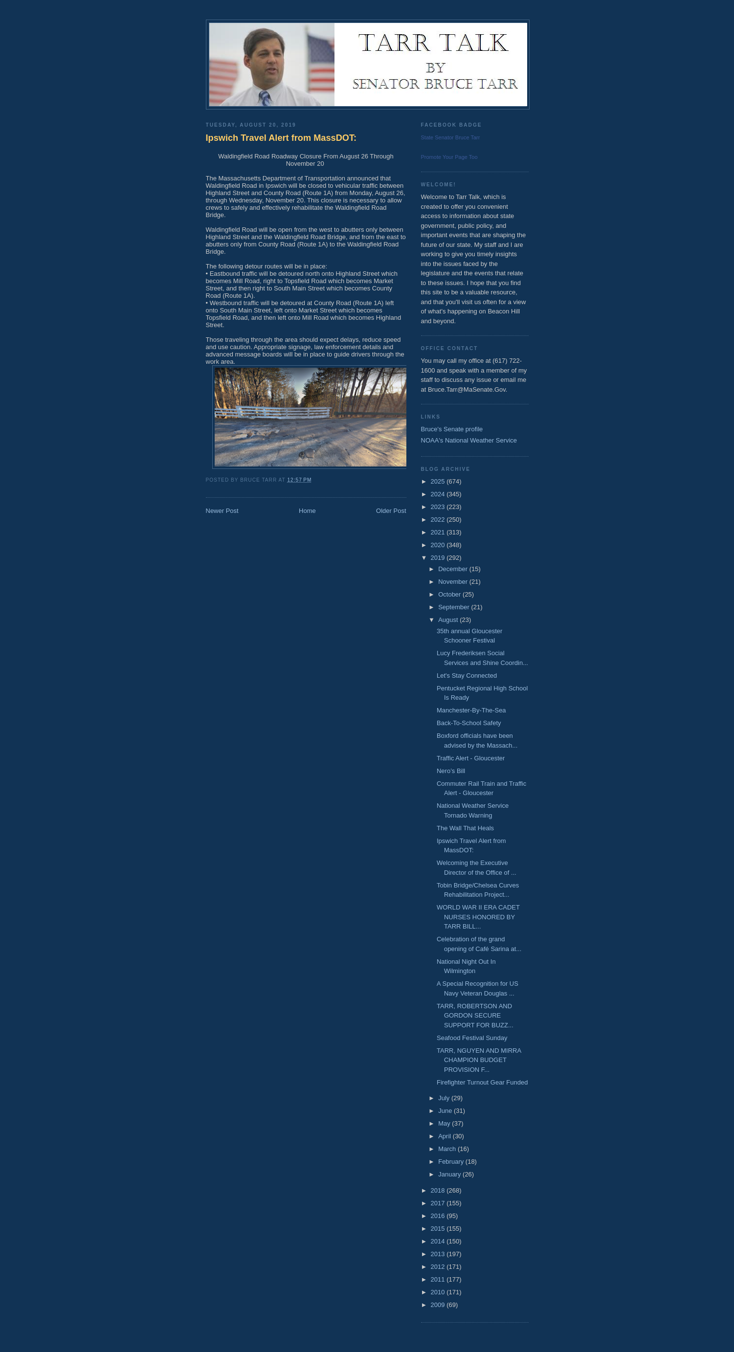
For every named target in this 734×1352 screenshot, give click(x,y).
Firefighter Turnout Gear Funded (482, 1082)
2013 (439, 1254)
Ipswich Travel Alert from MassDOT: (281, 138)
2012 (439, 1266)
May (445, 1123)
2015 (439, 1228)
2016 (439, 1215)
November (453, 581)
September (454, 607)
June (446, 1110)
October (450, 594)
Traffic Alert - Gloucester (471, 758)
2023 (439, 506)
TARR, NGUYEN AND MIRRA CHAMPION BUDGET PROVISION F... (479, 1060)
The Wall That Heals (465, 828)
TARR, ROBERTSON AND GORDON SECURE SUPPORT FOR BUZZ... (475, 1015)
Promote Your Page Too (449, 157)
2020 (439, 545)
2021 (439, 532)
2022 (439, 519)
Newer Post (222, 510)
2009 (439, 1304)
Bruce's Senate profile (452, 429)
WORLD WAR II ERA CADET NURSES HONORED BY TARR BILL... (478, 917)
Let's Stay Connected (467, 675)
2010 (439, 1292)
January (450, 1174)
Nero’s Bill (451, 771)
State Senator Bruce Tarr (450, 137)
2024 (439, 494)
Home (307, 510)
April (445, 1136)
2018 (439, 1190)
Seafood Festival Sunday (472, 1038)
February (452, 1161)
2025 (439, 481)
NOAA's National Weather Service (469, 440)
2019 (439, 557)
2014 (439, 1241)
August (449, 619)
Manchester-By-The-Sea (471, 710)
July (444, 1098)
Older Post (391, 510)
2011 (439, 1279)
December (453, 569)
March (448, 1149)
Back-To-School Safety (469, 723)
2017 (439, 1203)
